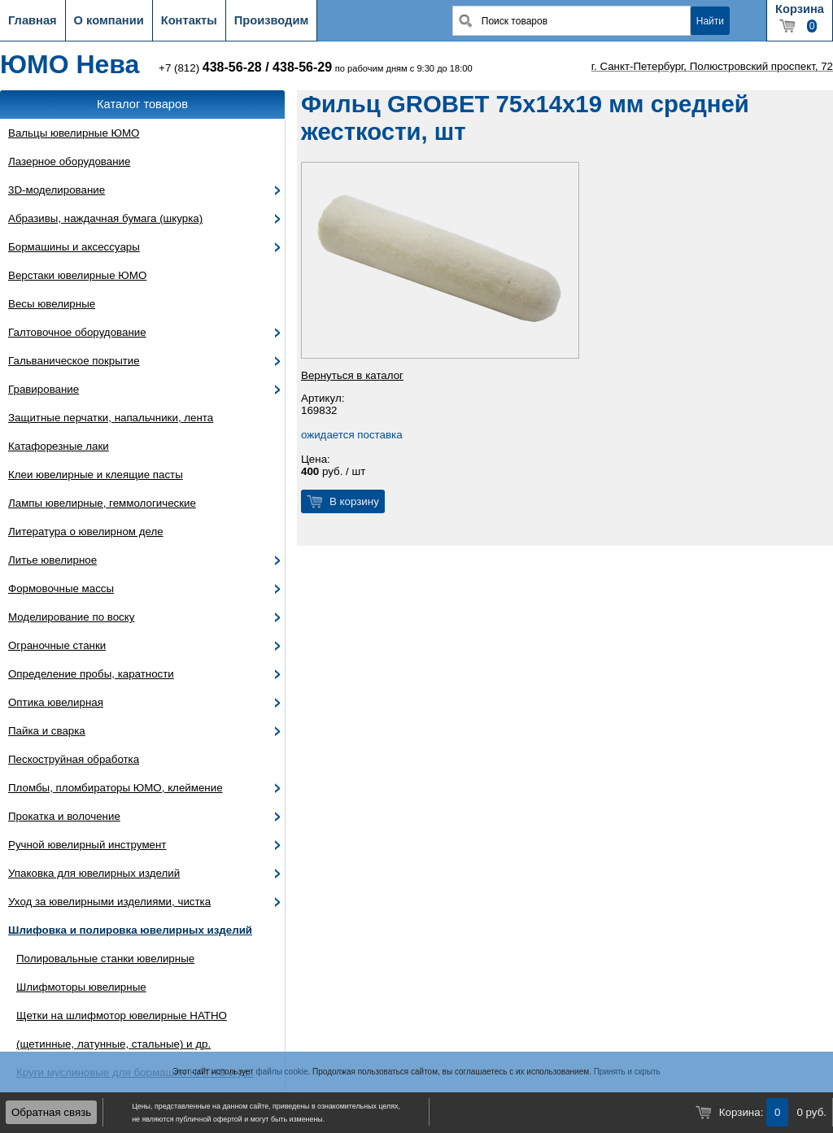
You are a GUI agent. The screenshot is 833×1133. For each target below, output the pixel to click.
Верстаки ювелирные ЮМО (77, 275)
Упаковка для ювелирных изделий (94, 873)
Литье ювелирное (52, 560)
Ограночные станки (57, 645)
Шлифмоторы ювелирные (81, 987)
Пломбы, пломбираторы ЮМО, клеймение (115, 788)
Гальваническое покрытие (74, 361)
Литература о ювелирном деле (86, 531)
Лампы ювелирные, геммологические (102, 503)
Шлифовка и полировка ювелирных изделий (130, 930)
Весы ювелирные (51, 304)
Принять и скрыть (627, 1071)
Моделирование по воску (71, 617)
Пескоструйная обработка (73, 759)
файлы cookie (281, 1071)
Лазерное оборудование (69, 161)
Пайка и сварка (46, 731)
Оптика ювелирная (55, 702)
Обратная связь (51, 1112)
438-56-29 (302, 67)
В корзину (354, 501)
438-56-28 (232, 67)
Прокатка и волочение (64, 816)
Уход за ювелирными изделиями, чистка (109, 902)
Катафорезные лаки (58, 446)
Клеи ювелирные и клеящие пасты (95, 474)
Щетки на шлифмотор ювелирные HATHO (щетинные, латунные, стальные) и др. (121, 1029)
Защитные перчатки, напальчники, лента (110, 418)
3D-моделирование (56, 190)
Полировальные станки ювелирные (105, 958)
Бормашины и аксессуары (74, 247)
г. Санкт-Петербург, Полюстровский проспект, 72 (712, 66)
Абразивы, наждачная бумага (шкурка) (105, 218)
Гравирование (43, 389)
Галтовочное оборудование (77, 332)
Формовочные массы (61, 588)
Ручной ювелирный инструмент (87, 845)
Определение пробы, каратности (91, 674)
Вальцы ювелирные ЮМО (73, 133)
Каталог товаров (142, 104)
